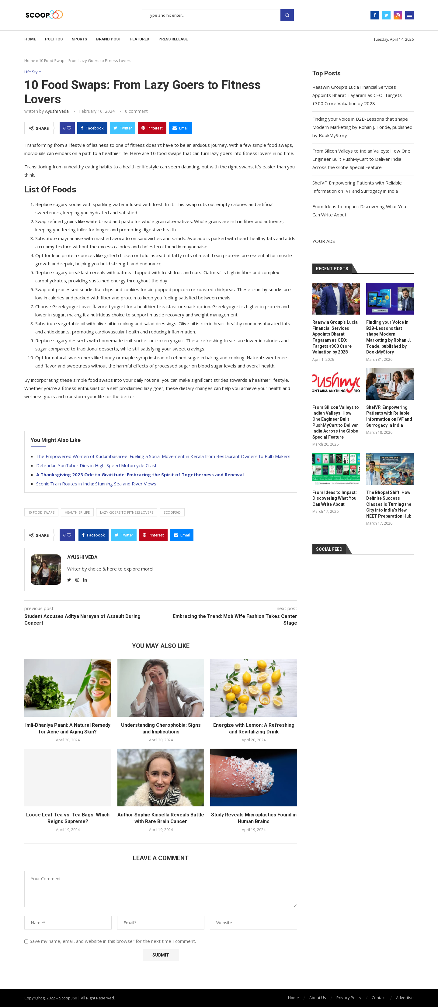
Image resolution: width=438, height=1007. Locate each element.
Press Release (173, 39)
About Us (317, 997)
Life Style (32, 72)
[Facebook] (374, 15)
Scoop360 (172, 512)
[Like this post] (69, 128)
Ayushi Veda (57, 111)
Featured (139, 39)
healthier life (77, 512)
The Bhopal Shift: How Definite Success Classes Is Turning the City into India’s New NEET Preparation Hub (388, 504)
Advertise (405, 997)
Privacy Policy (348, 997)
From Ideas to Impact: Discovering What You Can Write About (334, 498)
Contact (379, 997)
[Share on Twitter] (122, 128)
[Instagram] (398, 15)
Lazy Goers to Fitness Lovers (126, 512)
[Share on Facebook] (92, 128)
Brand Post (108, 39)
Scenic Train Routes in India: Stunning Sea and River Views (96, 484)
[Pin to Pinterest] (152, 128)
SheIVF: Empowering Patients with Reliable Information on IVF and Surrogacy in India (389, 416)
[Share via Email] (180, 128)
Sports (79, 39)
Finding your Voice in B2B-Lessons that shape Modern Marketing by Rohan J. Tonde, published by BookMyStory (362, 127)
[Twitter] (386, 15)
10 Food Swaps (41, 512)
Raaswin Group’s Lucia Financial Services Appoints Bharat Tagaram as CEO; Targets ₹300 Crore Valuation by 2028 (357, 95)
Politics (54, 39)
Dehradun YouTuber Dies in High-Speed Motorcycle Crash (97, 465)
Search (287, 15)
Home (30, 39)
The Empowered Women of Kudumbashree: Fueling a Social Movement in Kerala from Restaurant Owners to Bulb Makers (163, 456)
